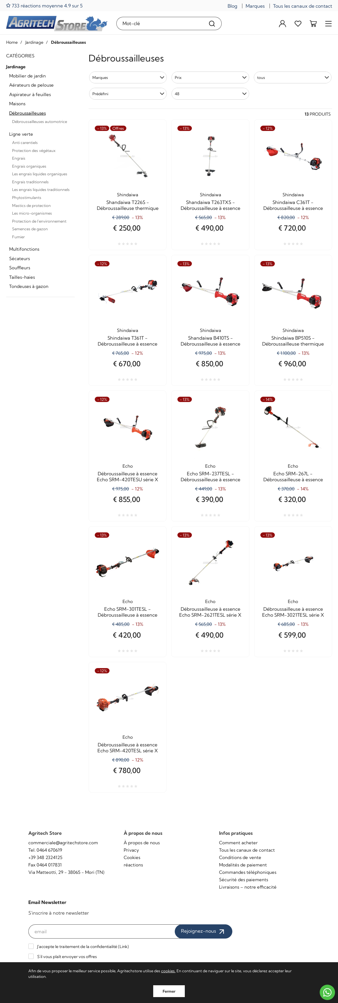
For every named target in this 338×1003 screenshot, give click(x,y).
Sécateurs (19, 258)
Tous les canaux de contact (302, 6)
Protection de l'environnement (39, 221)
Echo (128, 466)
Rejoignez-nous (203, 931)
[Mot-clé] (159, 23)
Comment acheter (238, 842)
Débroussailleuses (27, 113)
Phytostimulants (26, 197)
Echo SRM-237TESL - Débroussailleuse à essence (210, 476)
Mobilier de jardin (27, 76)
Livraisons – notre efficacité (248, 887)
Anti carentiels (25, 142)
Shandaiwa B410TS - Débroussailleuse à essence (210, 341)
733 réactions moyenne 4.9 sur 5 (44, 5)
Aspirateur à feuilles (30, 94)
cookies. (168, 970)
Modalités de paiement (243, 865)
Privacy (131, 850)
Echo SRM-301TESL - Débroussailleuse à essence (127, 612)
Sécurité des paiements (243, 879)
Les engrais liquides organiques (39, 173)
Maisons (17, 103)
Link (124, 946)
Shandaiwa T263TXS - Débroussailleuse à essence (210, 205)
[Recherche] (212, 23)
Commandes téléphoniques (247, 872)
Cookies (132, 857)
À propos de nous (142, 842)
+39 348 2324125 (45, 857)
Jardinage (16, 66)
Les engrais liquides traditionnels (41, 189)
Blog (232, 6)
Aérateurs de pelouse (31, 85)
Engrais (18, 158)
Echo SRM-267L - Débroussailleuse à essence (293, 476)
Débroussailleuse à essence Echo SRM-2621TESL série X (210, 612)
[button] (128, 77)
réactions (133, 865)
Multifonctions (24, 249)
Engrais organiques (29, 166)
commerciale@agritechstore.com (63, 842)
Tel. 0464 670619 (45, 850)
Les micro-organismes (32, 213)
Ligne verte (21, 134)
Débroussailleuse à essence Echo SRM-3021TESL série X (293, 612)
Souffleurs (19, 267)
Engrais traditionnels (30, 181)
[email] (104, 931)
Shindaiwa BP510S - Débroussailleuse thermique (293, 341)
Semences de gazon (30, 228)
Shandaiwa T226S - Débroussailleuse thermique (128, 205)
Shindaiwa (127, 194)
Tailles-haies (22, 277)
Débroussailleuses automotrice (39, 121)
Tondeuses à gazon (28, 286)
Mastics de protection (31, 205)
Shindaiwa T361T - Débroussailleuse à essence (127, 341)
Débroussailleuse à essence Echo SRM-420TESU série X (127, 476)
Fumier (18, 236)
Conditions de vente (240, 857)
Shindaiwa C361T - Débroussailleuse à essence (293, 205)
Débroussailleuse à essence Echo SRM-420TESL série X (127, 748)
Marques (255, 6)
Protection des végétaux (33, 150)
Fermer (169, 991)
